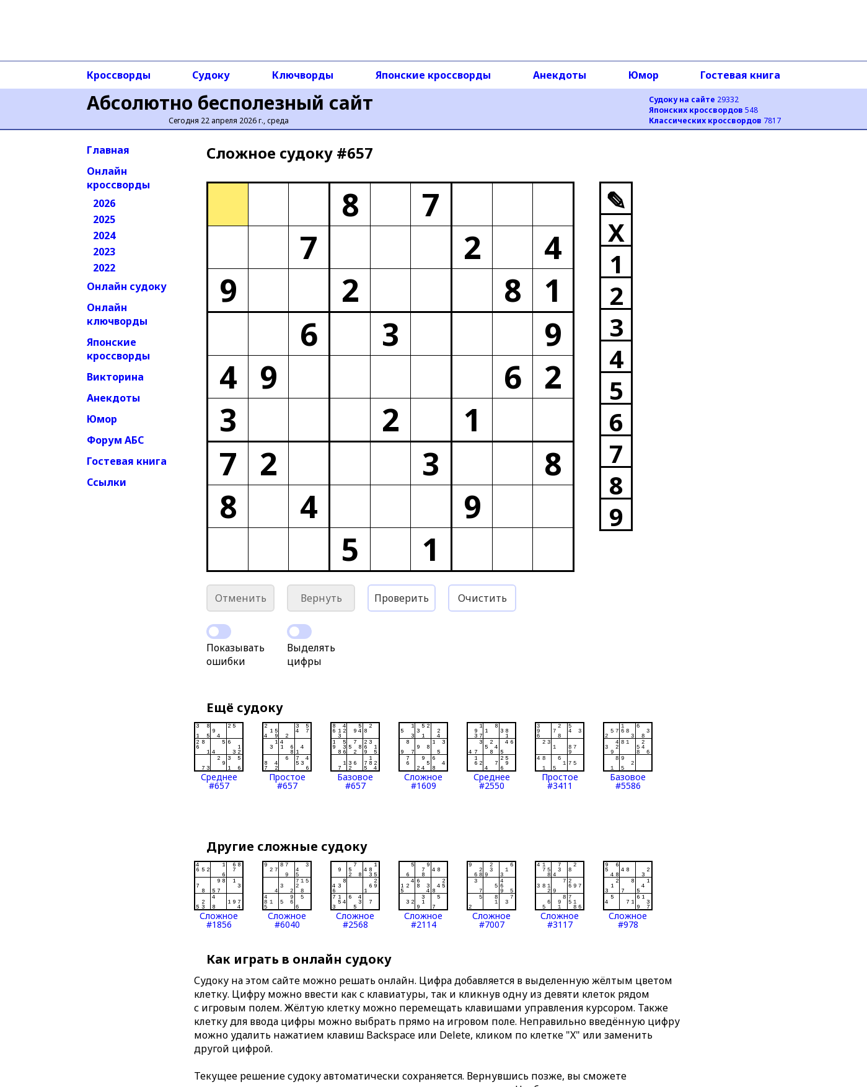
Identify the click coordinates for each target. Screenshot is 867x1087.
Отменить (240, 598)
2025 (104, 219)
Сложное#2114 (423, 895)
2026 (104, 203)
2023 (104, 251)
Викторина (115, 377)
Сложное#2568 (355, 895)
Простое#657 (287, 756)
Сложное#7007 (491, 895)
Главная (108, 150)
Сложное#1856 (219, 895)
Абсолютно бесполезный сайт (230, 102)
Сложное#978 (628, 895)
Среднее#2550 (491, 756)
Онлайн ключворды (117, 314)
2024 (104, 235)
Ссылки (106, 482)
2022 (104, 268)
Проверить (401, 598)
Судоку (211, 75)
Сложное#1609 (423, 756)
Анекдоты (559, 75)
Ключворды (302, 75)
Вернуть (321, 598)
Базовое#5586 (628, 756)
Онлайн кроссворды (118, 177)
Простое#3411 (559, 756)
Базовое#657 (355, 756)
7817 (715, 120)
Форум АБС (115, 440)
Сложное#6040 (287, 895)
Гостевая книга (740, 75)
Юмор (643, 75)
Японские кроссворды (433, 75)
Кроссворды (119, 75)
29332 (694, 99)
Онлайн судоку (127, 286)
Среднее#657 (219, 756)
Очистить (482, 598)
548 (703, 110)
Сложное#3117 (559, 895)
